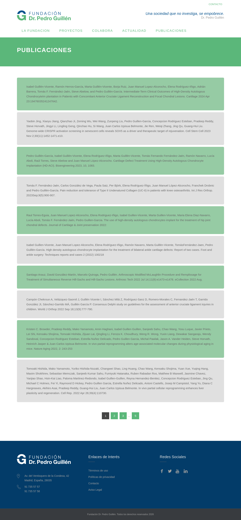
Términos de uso (98, 470)
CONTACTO (215, 4)
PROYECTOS (71, 31)
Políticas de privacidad (101, 476)
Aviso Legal (95, 489)
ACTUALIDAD (134, 31)
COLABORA (102, 31)
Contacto (93, 483)
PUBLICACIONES (171, 31)
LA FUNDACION (36, 31)
